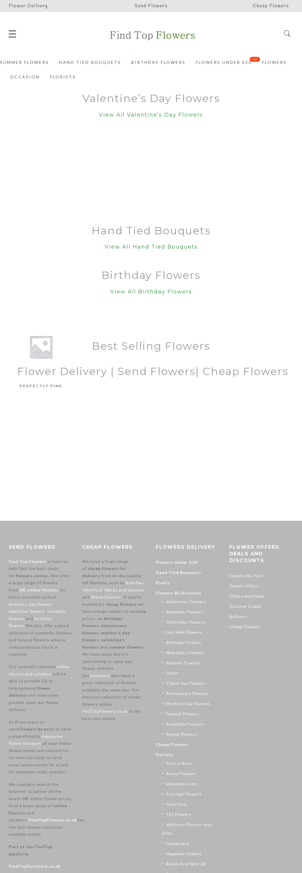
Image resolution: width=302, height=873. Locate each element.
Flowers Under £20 (224, 62)
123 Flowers (178, 814)
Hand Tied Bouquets (90, 62)
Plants (163, 582)
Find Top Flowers (28, 561)
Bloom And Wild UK (186, 863)
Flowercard (177, 843)
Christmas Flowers (185, 621)
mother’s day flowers (31, 604)
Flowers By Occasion (178, 592)
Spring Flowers (181, 734)
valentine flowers (27, 611)
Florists (63, 76)
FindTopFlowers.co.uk (53, 819)
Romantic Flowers (184, 611)
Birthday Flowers (158, 62)
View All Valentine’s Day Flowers (151, 115)
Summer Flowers (24, 62)
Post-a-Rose (179, 763)
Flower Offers (244, 585)
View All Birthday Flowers (151, 291)
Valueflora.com (181, 783)
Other (172, 672)
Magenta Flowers (184, 853)
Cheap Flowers (172, 744)
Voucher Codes (245, 606)
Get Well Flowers (184, 632)
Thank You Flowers (186, 683)
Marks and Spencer (125, 589)
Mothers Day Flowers (188, 703)
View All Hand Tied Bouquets (151, 247)
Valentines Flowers (186, 601)
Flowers (274, 62)
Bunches (135, 582)
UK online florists (39, 589)
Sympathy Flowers (185, 723)
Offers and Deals (247, 596)
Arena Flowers (106, 596)
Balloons (238, 616)
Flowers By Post (246, 575)
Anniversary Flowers (187, 693)
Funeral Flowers (182, 713)
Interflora (92, 589)
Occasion (25, 76)
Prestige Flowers (184, 793)
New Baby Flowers (185, 652)
